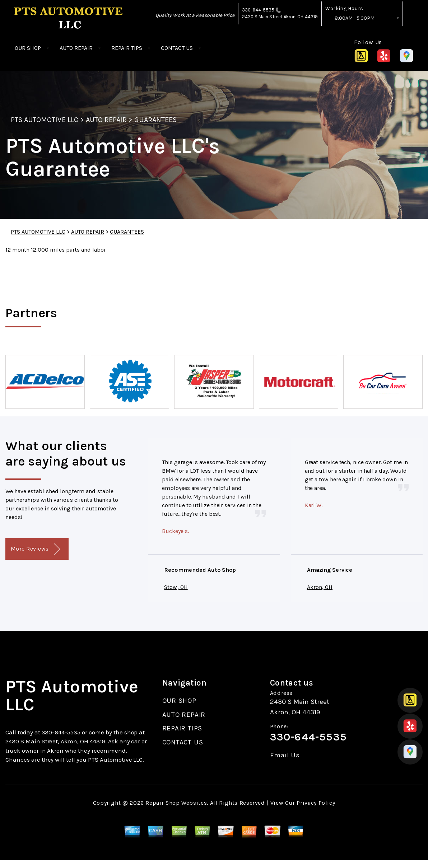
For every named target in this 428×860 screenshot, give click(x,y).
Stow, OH (175, 587)
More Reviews (35, 549)
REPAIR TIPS (126, 48)
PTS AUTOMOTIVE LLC (44, 120)
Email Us (285, 755)
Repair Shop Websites (176, 802)
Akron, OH (319, 587)
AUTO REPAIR (76, 48)
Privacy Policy (316, 802)
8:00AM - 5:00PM (354, 18)
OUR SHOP (28, 48)
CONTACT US (177, 48)
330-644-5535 (258, 10)
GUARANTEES (155, 120)
